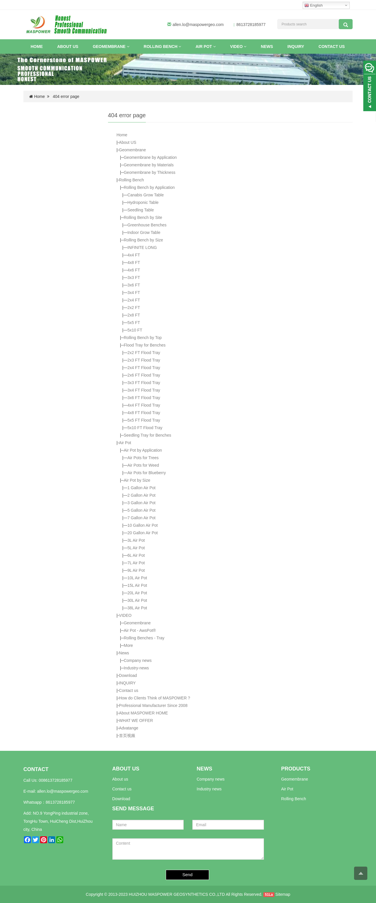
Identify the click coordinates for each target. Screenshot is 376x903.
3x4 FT (133, 292)
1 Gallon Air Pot (141, 487)
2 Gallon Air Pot (141, 495)
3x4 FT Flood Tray (143, 390)
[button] (128, 46)
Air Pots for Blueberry (146, 472)
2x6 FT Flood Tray (143, 375)
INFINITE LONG (142, 247)
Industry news (209, 789)
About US (67, 46)
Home (37, 46)
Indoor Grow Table (143, 232)
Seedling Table (140, 210)
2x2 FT (133, 307)
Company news (138, 660)
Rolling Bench (162, 46)
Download (128, 675)
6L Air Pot (136, 555)
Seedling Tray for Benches (147, 435)
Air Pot (206, 46)
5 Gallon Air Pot (141, 510)
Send (188, 874)
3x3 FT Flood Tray (143, 382)
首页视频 (127, 735)
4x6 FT (133, 270)
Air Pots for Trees (143, 457)
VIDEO (238, 46)
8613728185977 (60, 802)
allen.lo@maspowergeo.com (198, 24)
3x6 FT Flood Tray (143, 397)
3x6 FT (133, 285)
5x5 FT (133, 322)
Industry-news (136, 668)
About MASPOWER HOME (143, 713)
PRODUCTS (295, 769)
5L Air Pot (136, 547)
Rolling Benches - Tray (144, 638)
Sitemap (283, 894)
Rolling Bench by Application (149, 187)
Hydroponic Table (143, 202)
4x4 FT (133, 255)
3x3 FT (133, 277)
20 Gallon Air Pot (142, 532)
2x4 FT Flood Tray (143, 367)
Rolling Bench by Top (142, 337)
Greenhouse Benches (146, 225)
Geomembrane (111, 46)
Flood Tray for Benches (144, 345)
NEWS (204, 769)
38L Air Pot (137, 608)
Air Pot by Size (137, 480)
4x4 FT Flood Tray (143, 405)
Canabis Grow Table (145, 195)
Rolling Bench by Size (143, 240)
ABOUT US (125, 769)
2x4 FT (133, 300)
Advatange (128, 728)
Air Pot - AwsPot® (140, 630)
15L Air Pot (137, 585)
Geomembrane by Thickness (149, 172)
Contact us (332, 46)
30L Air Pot (137, 600)
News (267, 46)
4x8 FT (133, 262)
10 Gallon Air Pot (142, 525)
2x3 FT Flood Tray (143, 360)
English (313, 5)
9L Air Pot (136, 570)
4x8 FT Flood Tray (143, 412)
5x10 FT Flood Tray (144, 427)
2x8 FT (133, 315)
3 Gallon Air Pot (141, 502)
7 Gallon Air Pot (141, 517)
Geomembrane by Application (150, 157)
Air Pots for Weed (143, 465)
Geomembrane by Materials (149, 165)
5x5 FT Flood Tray (143, 420)
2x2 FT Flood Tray (143, 352)
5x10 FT (134, 330)
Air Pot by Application (143, 450)
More (128, 645)
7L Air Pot (136, 563)
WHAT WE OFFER (136, 720)
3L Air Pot (136, 540)
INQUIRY (295, 46)
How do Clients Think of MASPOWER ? (154, 698)
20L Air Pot (137, 593)
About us (120, 779)
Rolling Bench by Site (143, 217)
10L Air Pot (137, 578)
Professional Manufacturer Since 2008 (153, 705)
